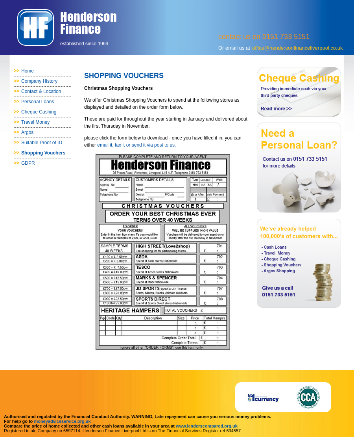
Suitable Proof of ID (41, 142)
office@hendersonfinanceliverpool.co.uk (297, 48)
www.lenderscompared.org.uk (207, 426)
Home (27, 71)
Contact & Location (41, 91)
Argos (27, 132)
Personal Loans (37, 101)
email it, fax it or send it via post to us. (136, 145)
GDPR (28, 163)
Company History (39, 81)
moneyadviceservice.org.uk (62, 421)
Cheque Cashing (38, 112)
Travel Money (35, 122)
